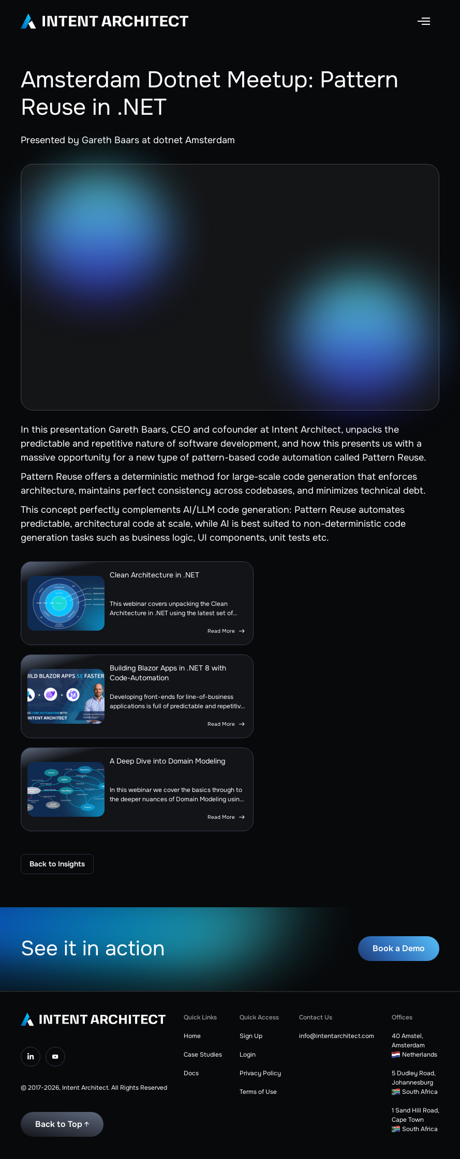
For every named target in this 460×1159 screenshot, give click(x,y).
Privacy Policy (260, 1073)
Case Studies (203, 1054)
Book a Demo (399, 948)
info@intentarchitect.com (336, 1036)
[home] (104, 21)
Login (248, 1054)
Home (192, 1036)
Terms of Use (258, 1092)
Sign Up (251, 1036)
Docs (191, 1073)
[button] (423, 21)
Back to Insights (57, 863)
